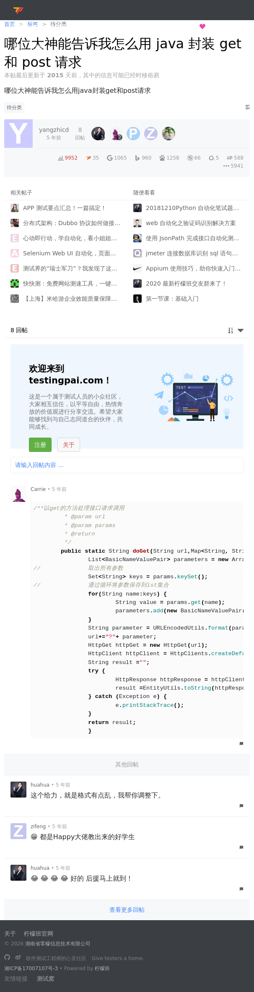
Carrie (38, 489)
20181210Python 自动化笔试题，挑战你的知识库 (195, 208)
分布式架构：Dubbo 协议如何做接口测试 (72, 223)
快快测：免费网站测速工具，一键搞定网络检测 (72, 283)
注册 (40, 444)
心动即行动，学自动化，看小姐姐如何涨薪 (72, 238)
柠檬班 (102, 968)
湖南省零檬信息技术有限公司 (58, 944)
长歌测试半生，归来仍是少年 (163, 26)
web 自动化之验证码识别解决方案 (191, 223)
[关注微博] (18, 958)
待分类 (14, 107)
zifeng (38, 826)
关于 (69, 444)
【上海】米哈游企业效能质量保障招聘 (72, 298)
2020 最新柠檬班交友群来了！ (186, 283)
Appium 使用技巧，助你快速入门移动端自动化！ (195, 268)
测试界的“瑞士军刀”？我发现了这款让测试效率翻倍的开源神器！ (72, 268)
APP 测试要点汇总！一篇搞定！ (64, 208)
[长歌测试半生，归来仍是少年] (7, 958)
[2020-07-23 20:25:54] (54, 134)
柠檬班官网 (38, 933)
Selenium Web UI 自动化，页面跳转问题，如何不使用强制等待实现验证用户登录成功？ (72, 253)
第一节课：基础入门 (172, 298)
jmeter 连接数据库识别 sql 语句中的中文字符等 (195, 253)
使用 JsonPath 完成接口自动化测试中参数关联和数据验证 (195, 238)
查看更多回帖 (127, 909)
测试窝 (45, 978)
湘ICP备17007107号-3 (31, 968)
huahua (40, 785)
